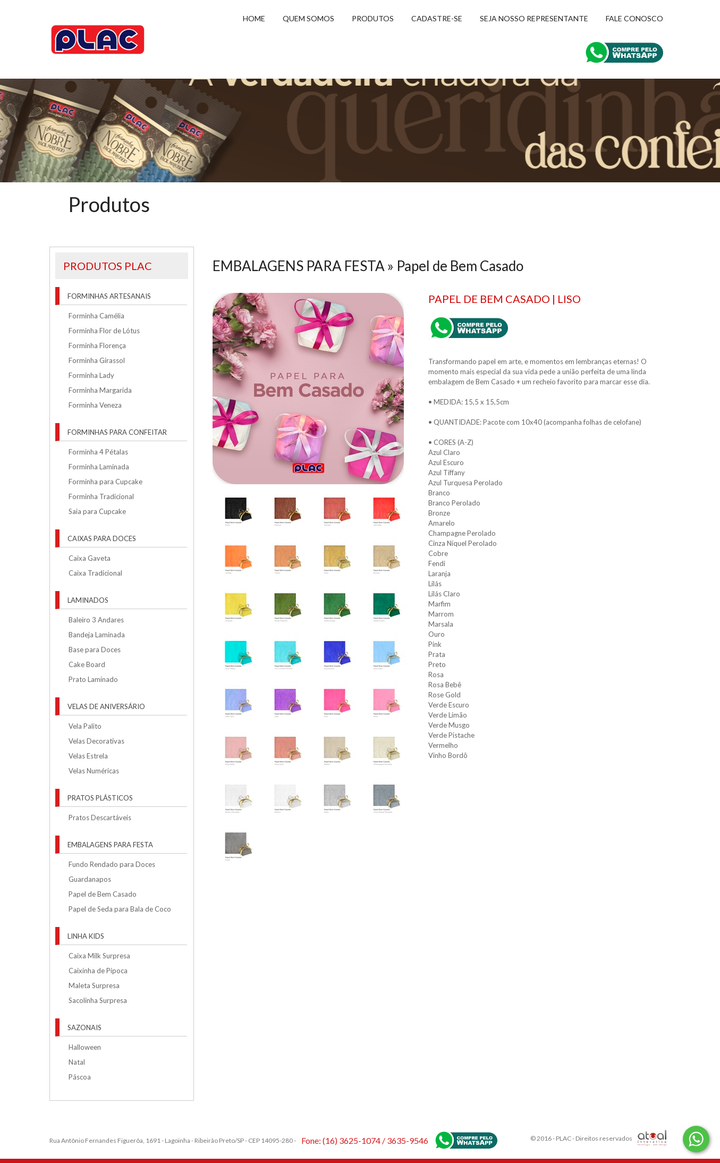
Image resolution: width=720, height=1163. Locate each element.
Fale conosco (634, 18)
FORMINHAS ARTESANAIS (109, 296)
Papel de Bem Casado (103, 894)
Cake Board (87, 664)
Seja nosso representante (534, 18)
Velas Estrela (88, 756)
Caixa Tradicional (95, 573)
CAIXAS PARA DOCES (101, 538)
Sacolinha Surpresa (98, 1000)
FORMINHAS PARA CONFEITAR (117, 432)
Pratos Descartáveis (100, 817)
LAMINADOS (87, 600)
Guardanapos (90, 879)
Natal (77, 1062)
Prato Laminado (93, 679)
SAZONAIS (84, 1027)
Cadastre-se (436, 18)
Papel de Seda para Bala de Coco (120, 909)
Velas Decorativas (96, 741)
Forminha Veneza (95, 405)
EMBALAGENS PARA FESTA (110, 844)
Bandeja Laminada (97, 634)
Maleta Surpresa (94, 985)
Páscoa (80, 1077)
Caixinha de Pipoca (98, 970)
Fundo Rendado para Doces (112, 864)
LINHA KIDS (85, 936)
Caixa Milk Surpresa (99, 955)
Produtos (373, 18)
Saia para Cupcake (97, 511)
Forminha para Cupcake (105, 481)
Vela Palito (85, 726)
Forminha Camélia (96, 315)
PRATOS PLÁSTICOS (100, 798)
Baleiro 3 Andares (96, 620)
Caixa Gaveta (90, 558)
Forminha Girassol (97, 360)
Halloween (85, 1047)
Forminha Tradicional (101, 496)
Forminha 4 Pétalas (98, 452)
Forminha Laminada (99, 466)
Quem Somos (308, 18)
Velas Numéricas (94, 770)
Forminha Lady (91, 375)
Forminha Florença (97, 345)
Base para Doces (95, 649)
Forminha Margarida (100, 390)
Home (254, 18)
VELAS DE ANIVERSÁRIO (106, 706)
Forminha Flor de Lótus (104, 330)
